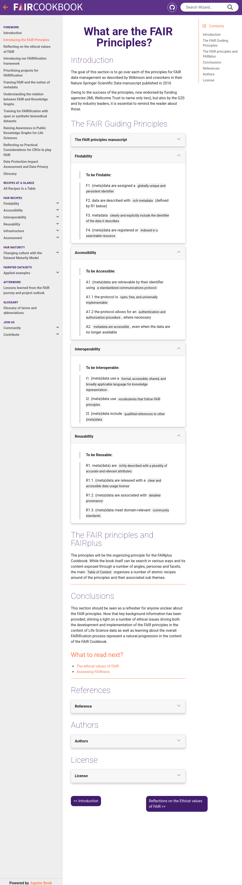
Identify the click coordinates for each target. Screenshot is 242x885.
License (208, 80)
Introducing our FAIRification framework (24, 61)
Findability (11, 204)
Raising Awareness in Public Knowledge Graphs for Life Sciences (24, 133)
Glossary (10, 174)
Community (12, 328)
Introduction (12, 33)
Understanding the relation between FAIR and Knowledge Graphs (25, 99)
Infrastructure (13, 231)
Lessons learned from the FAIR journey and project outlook (26, 290)
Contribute (11, 335)
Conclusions (212, 62)
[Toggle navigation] (6, 7)
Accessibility (13, 210)
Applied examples (16, 273)
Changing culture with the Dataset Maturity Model (22, 255)
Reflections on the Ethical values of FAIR (175, 804)
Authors (208, 74)
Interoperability (14, 217)
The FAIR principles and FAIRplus (220, 54)
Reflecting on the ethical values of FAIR (27, 49)
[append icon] (230, 7)
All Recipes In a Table (19, 189)
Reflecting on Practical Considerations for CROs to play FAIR (27, 150)
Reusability (11, 224)
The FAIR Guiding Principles (215, 43)
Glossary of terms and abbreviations (20, 310)
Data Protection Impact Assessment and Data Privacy (25, 164)
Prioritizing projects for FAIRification (20, 73)
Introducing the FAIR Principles (26, 40)
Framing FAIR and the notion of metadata (26, 85)
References (211, 69)
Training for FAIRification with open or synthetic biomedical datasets (25, 116)
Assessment (12, 238)
